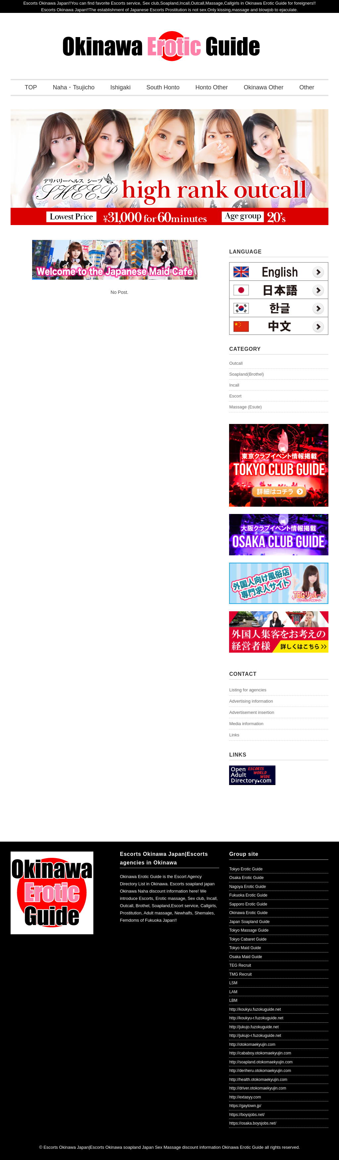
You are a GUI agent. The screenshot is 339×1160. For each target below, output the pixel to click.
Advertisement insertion (251, 712)
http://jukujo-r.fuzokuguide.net (255, 1035)
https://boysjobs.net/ (247, 1114)
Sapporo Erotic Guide (248, 904)
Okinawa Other (263, 87)
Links (234, 734)
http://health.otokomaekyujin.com (258, 1079)
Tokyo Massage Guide (248, 930)
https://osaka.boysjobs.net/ (252, 1123)
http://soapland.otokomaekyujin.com (260, 1062)
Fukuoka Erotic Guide (248, 895)
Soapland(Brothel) (246, 374)
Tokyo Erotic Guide (246, 869)
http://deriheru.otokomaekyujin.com (260, 1070)
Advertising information (251, 701)
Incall (234, 385)
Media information (246, 723)
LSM (233, 983)
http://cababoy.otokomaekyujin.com (260, 1053)
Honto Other (211, 87)
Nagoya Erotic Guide (247, 886)
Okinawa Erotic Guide (248, 912)
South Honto (162, 87)
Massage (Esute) (245, 406)
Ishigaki (120, 87)
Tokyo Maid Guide (245, 948)
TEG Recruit (240, 965)
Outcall (235, 363)
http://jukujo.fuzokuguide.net (253, 1027)
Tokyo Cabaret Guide (247, 939)
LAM (233, 992)
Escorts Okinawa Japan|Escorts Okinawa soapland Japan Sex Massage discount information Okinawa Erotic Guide (153, 1147)
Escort (235, 396)
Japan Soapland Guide (249, 921)
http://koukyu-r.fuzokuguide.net (256, 1018)
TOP (31, 87)
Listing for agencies (247, 689)
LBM (233, 1000)
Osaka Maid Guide (245, 956)
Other (306, 87)
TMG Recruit (240, 974)
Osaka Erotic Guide (246, 877)
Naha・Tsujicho (73, 87)
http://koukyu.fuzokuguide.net (255, 1009)
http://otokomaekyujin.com (252, 1044)
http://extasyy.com (245, 1097)
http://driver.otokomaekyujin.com (257, 1088)
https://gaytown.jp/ (245, 1105)
